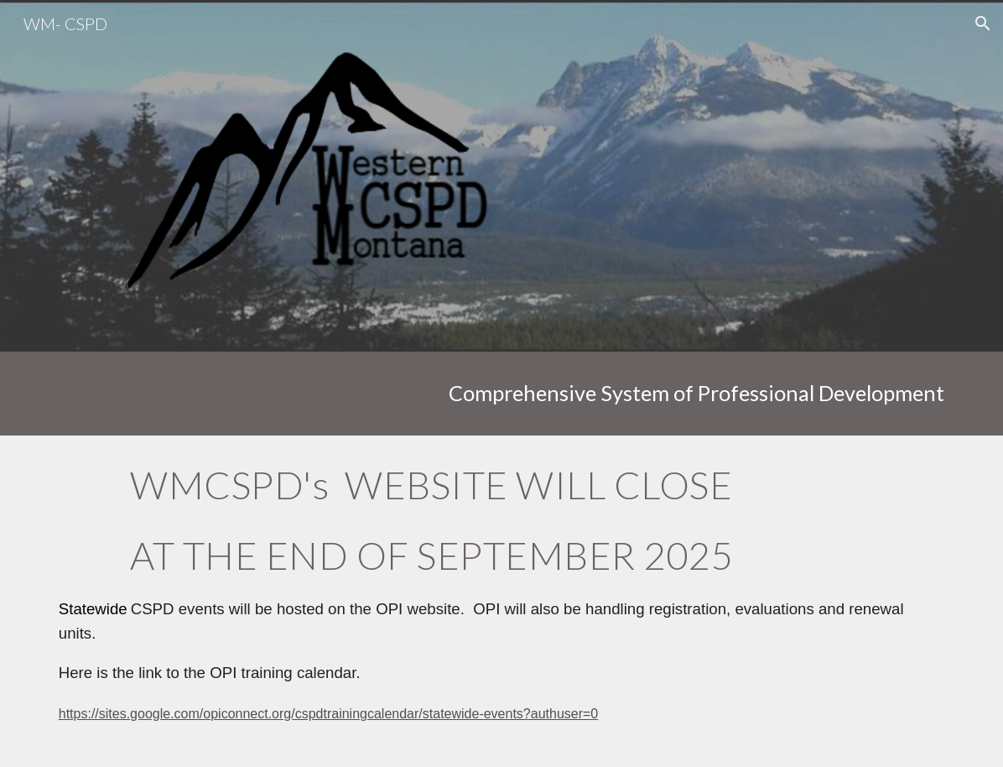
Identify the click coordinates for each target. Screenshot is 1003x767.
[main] (502, 393)
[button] (983, 23)
